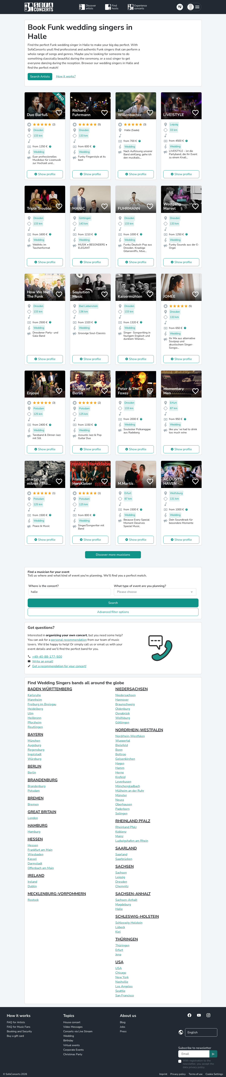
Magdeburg (123, 904)
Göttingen (122, 722)
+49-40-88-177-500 (47, 657)
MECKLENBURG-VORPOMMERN (57, 893)
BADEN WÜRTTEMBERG (50, 689)
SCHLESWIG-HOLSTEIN (137, 916)
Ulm (31, 713)
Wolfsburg (122, 718)
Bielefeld (121, 745)
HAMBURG (38, 825)
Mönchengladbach (127, 786)
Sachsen (121, 873)
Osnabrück (122, 713)
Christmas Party (72, 1054)
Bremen (33, 804)
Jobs (122, 1027)
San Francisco (124, 995)
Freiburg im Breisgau (42, 704)
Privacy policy (178, 1074)
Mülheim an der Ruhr (129, 791)
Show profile (47, 174)
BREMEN (36, 798)
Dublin (32, 886)
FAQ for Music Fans (18, 1027)
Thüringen (122, 945)
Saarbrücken (123, 859)
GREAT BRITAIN (42, 811)
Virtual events (71, 1045)
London (33, 818)
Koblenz (120, 832)
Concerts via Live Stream (77, 1031)
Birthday (68, 1040)
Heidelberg (35, 709)
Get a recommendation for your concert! (59, 666)
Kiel (118, 932)
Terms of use (196, 1074)
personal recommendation (69, 640)
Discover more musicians (113, 555)
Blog (122, 1022)
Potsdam (34, 791)
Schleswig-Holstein (128, 923)
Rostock (33, 900)
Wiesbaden (35, 854)
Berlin (32, 772)
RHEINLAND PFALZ (132, 821)
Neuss (119, 800)
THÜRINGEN (126, 939)
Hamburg (34, 832)
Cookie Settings (214, 1074)
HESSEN (35, 839)
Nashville (121, 982)
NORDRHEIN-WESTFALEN (139, 730)
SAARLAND (126, 848)
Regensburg (36, 750)
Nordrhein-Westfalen (130, 736)
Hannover (122, 700)
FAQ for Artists (16, 1022)
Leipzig (120, 877)
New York (122, 977)
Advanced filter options (113, 612)
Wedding (68, 1036)
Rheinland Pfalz (126, 827)
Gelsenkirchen (125, 759)
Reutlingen (35, 727)
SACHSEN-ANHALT (133, 893)
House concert (71, 1022)
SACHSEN (124, 866)
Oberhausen (123, 804)
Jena (118, 954)
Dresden (121, 882)
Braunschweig (125, 704)
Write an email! (42, 661)
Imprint (163, 1074)
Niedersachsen (125, 695)
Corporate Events (73, 1050)
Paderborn (122, 809)
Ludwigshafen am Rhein (131, 841)
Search (113, 603)
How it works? (66, 76)
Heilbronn (34, 718)
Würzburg (34, 759)
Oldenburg (122, 709)
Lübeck (120, 927)
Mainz (119, 836)
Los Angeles (124, 986)
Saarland (121, 854)
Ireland (32, 882)
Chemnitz (121, 886)
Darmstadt (35, 863)
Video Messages (73, 1027)
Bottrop (120, 754)
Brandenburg (36, 786)
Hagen (119, 763)
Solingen (121, 813)
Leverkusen (123, 782)
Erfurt (119, 950)
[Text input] (194, 1053)
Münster (121, 795)
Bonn (119, 750)
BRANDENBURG (43, 780)
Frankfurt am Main (40, 850)
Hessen (33, 845)
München (34, 741)
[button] (193, 7)
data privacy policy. (194, 1067)
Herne (119, 772)
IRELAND (36, 875)
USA (119, 962)
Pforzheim (34, 722)
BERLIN (34, 766)
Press (123, 1031)
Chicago (120, 973)
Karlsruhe (34, 695)
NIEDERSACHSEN (131, 689)
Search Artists (40, 77)
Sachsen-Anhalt (126, 900)
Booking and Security (19, 1031)
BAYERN (35, 734)
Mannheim (35, 700)
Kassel (32, 859)
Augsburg (34, 745)
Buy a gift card (15, 1036)
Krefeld (120, 777)
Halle (119, 909)
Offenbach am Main (41, 868)
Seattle (120, 991)
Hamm (119, 768)
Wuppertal (122, 741)
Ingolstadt (34, 754)
